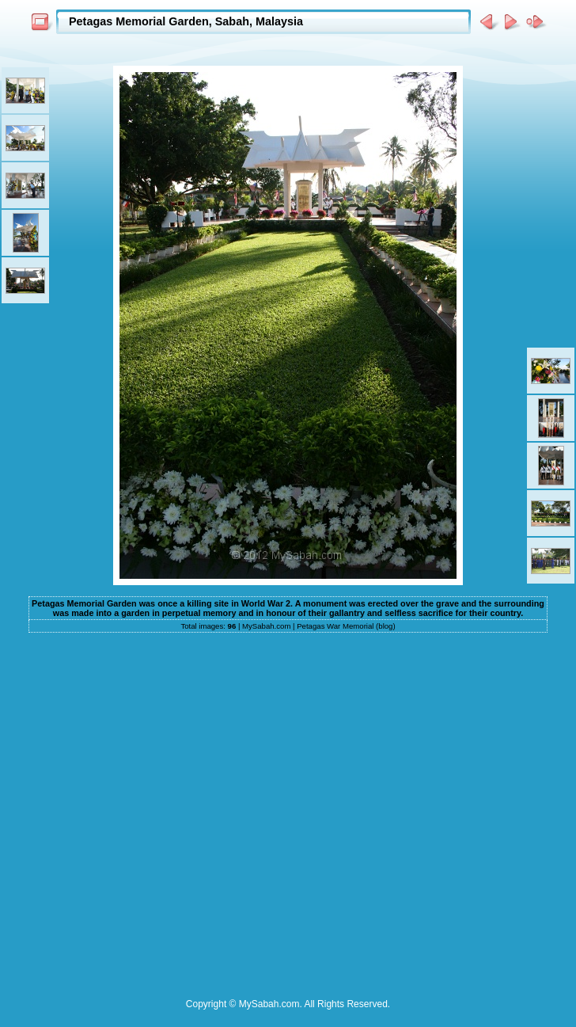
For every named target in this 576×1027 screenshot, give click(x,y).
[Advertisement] (178, 811)
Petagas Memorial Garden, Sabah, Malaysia (186, 21)
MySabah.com (266, 626)
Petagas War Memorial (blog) (346, 626)
